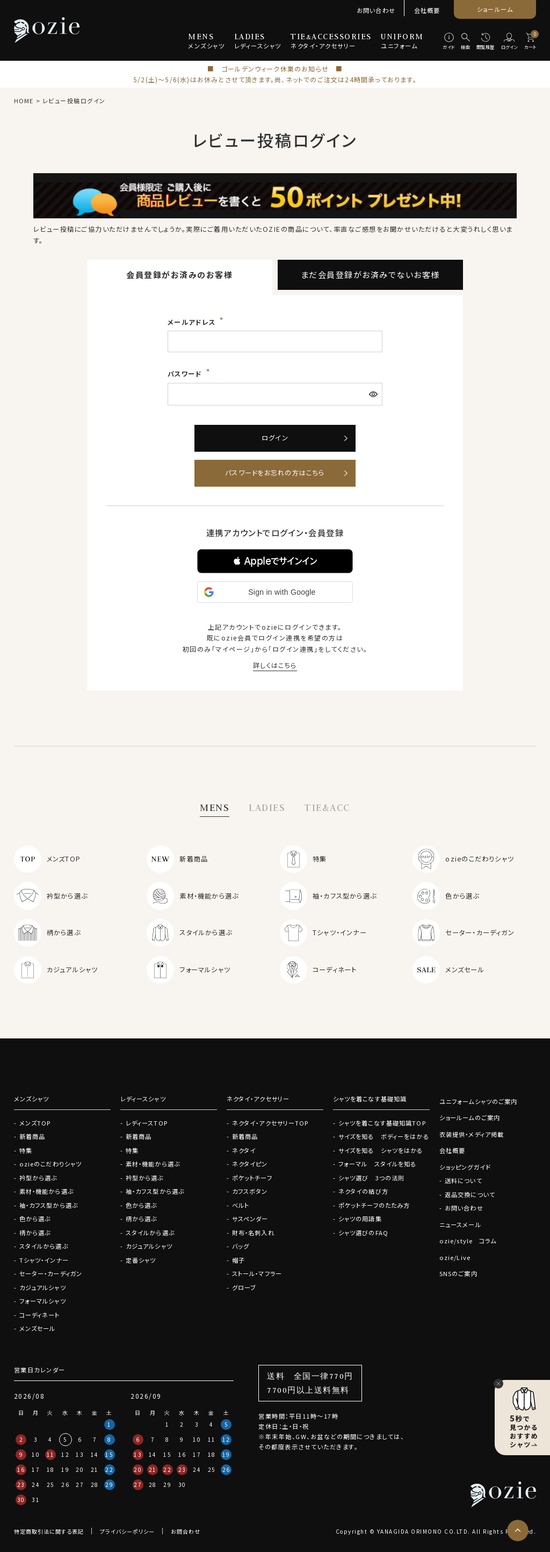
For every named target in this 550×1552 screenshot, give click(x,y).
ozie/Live (455, 1257)
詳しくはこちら (274, 665)
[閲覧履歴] (485, 42)
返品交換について (470, 1194)
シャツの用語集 (360, 1218)
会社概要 (427, 10)
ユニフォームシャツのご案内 (478, 1101)
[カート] (530, 42)
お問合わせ (185, 1531)
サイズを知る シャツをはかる (380, 1150)
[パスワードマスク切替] (374, 394)
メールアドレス (193, 322)
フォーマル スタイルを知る (377, 1163)
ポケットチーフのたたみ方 (374, 1205)
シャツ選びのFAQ (363, 1232)
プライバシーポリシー (127, 1531)
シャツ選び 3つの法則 (371, 1177)
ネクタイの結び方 (363, 1191)
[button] (275, 561)
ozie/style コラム (468, 1240)
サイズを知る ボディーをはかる (383, 1136)
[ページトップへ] (518, 1530)
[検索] (465, 42)
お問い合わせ (376, 10)
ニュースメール (460, 1224)
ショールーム (495, 9)
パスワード (186, 374)
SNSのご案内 (458, 1273)
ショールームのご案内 (469, 1117)
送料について (463, 1180)
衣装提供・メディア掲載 (471, 1134)
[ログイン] (509, 42)
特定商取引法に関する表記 (49, 1531)
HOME (23, 100)
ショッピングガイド (465, 1167)
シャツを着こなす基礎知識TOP (382, 1123)
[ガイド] (448, 42)
